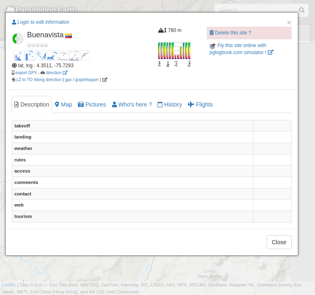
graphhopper (86, 79)
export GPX (26, 72)
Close (279, 242)
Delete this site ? (230, 33)
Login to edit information (40, 22)
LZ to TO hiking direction (38, 79)
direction (56, 72)
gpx (68, 79)
